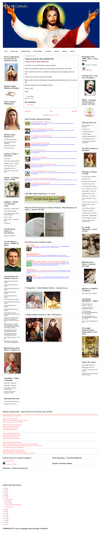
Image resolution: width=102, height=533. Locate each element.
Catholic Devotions (25, 51)
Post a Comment (30, 104)
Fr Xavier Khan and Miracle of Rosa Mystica (40, 143)
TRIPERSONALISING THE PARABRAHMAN (35, 255)
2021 (5, 494)
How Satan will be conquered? (89, 176)
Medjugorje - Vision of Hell (88, 193)
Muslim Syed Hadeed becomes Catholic (11, 433)
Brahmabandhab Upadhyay (32, 254)
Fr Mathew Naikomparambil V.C (89, 136)
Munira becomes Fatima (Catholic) (10, 428)
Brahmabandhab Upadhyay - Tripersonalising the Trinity (10, 331)
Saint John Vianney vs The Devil (38, 150)
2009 (5, 522)
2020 (5, 495)
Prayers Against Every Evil (10, 165)
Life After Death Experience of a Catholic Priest (41, 121)
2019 (5, 497)
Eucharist (56, 51)
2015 (5, 511)
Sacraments (48, 51)
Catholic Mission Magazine (10, 211)
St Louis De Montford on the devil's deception (88, 221)
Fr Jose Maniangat (86, 134)
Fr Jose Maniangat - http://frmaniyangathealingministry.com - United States (90, 312)
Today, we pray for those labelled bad (13, 504)
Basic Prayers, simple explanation (12, 161)
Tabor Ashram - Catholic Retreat (11, 208)
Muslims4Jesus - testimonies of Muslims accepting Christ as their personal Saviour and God (22, 445)
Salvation (64, 51)
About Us (72, 51)
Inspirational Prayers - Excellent (11, 163)
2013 (5, 515)
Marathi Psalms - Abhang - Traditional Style (10, 388)
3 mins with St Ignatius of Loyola (11, 401)
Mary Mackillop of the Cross (88, 365)
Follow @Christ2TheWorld (8, 461)
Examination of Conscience (10, 403)
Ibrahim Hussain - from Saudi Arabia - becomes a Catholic (15, 420)
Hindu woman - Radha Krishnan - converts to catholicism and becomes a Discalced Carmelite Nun (11, 319)
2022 (5, 492)
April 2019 (7, 501)
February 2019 (8, 507)
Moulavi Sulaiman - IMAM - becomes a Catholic (13, 422)
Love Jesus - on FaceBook (91, 64)
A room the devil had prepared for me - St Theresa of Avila (43, 171)
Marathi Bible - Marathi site (10, 385)
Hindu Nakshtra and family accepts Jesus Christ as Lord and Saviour (11, 314)
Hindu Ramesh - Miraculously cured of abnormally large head (11, 342)
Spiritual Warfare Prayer (9, 168)
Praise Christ (89, 70)
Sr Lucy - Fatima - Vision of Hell (89, 188)
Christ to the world (36, 246)
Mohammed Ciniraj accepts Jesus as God (12, 438)
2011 (5, 518)
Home (6, 51)
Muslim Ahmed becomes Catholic (10, 429)
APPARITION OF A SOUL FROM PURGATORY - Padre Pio (43, 164)
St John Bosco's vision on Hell (89, 181)
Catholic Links (7, 223)
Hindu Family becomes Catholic (11, 299)
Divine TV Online (8, 217)
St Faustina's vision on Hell (88, 183)
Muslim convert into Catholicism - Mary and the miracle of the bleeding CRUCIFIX (20, 444)
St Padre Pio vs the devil (87, 210)
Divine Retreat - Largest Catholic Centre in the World (11, 214)
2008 (5, 524)
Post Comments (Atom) (54, 115)
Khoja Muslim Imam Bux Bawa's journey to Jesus (13, 450)
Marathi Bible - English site (10, 383)
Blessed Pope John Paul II (88, 367)
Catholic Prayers (30, 260)
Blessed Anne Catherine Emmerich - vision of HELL (42, 129)
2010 (5, 520)
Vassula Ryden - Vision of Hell (89, 191)
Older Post (74, 111)
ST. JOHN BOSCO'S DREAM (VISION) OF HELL (41, 136)
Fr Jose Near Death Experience (89, 186)
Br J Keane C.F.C (86, 129)
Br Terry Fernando (30, 245)
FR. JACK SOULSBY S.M (37, 276)
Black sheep (30, 98)
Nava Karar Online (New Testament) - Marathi (9, 392)
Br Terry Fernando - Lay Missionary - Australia (87, 304)
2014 (5, 513)
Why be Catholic (15, 6)
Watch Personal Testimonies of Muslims (11, 426)
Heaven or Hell (14, 51)
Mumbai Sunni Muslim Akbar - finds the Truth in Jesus (14, 451)
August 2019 (8, 499)
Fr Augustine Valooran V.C (88, 131)
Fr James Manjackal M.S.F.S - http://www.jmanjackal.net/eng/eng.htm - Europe (90, 317)
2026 (5, 488)
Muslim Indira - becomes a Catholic (10, 418)
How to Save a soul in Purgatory (89, 293)
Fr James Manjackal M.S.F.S (88, 138)
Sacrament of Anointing (9, 235)
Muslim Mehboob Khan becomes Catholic (12, 435)
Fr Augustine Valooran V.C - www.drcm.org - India (88, 308)
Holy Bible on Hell (86, 179)
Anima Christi (7, 158)
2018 (5, 509)
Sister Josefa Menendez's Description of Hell (40, 183)
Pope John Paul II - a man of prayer (38, 157)
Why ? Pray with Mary (9, 148)
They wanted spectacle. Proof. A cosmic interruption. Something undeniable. (42, 270)
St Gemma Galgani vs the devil (89, 217)
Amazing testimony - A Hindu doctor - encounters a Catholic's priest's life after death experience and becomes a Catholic (12, 325)
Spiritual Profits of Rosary (10, 145)
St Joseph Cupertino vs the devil (89, 213)
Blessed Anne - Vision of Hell (88, 196)
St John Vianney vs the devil (88, 208)
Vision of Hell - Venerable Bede (89, 215)
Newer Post (28, 111)
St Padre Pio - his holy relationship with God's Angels (90, 374)
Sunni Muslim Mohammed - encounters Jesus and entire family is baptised (19, 453)
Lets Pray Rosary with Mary (10, 139)
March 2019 (8, 503)
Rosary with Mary (38, 51)
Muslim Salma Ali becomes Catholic (10, 436)
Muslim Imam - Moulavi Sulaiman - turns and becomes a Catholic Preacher (41, 178)
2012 (5, 516)
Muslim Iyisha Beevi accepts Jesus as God (12, 442)
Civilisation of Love (30, 275)
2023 (5, 490)
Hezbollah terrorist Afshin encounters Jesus (12, 424)
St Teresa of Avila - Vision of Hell (89, 202)
